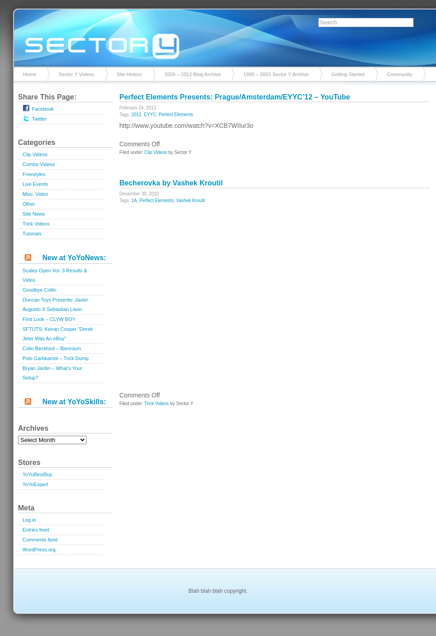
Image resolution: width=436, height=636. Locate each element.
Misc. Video (35, 194)
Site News (34, 214)
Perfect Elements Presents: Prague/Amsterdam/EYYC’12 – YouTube (234, 97)
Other (29, 204)
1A (134, 200)
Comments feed (40, 539)
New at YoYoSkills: (74, 402)
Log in (29, 520)
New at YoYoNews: (74, 258)
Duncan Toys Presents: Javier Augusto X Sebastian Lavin (55, 304)
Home (29, 74)
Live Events (35, 184)
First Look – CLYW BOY (49, 319)
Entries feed (36, 529)
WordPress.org (39, 549)
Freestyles (34, 174)
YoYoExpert (35, 484)
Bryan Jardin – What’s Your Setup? (52, 372)
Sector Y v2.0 (218, 36)
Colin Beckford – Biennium (52, 348)
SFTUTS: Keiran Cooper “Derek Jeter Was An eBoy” (58, 333)
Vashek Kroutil (190, 200)
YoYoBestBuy (37, 474)
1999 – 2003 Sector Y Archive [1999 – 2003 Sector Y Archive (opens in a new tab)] (276, 74)
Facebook (38, 108)
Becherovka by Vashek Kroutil (171, 183)
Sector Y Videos (76, 74)
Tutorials (32, 233)
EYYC (150, 114)
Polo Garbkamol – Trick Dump (56, 358)
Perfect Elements (176, 114)
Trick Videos (36, 223)
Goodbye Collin (39, 290)
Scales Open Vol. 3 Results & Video (55, 275)
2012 (136, 114)
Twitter (34, 118)
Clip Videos (35, 154)
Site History (129, 74)
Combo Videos (39, 164)
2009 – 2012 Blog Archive (192, 74)
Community (399, 74)
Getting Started (347, 74)
